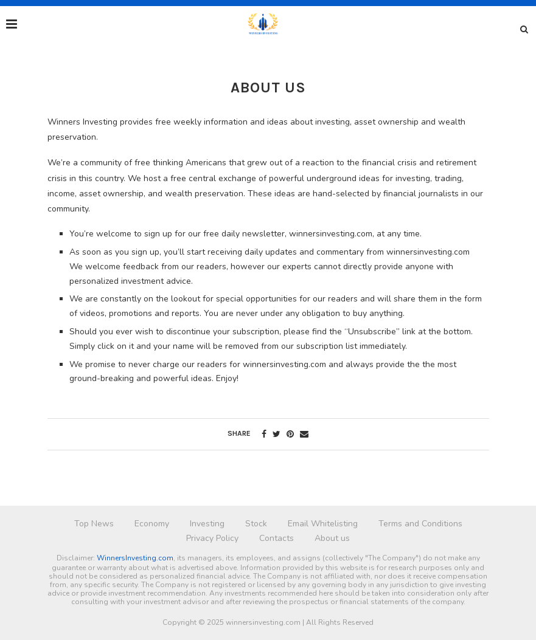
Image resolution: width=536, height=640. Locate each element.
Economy (151, 523)
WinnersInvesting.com (135, 558)
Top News (94, 523)
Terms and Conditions (420, 523)
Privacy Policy (212, 538)
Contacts (276, 538)
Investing (207, 523)
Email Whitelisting (323, 523)
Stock (256, 523)
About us (332, 538)
